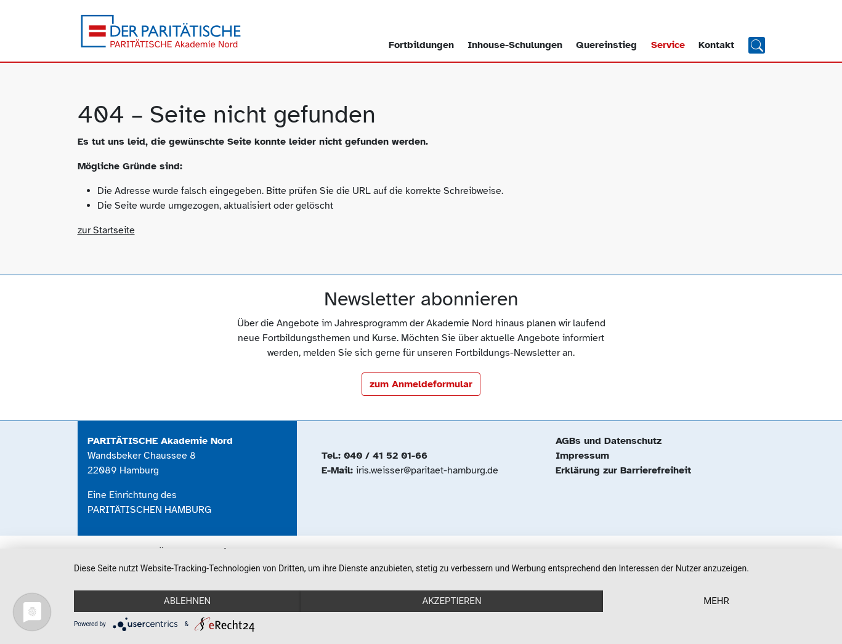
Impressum (582, 455)
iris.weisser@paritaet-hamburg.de (427, 470)
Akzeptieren (451, 600)
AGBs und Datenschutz (609, 441)
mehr (716, 600)
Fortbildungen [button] (421, 45)
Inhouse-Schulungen (515, 45)
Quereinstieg (606, 45)
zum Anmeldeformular (421, 384)
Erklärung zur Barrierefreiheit (623, 470)
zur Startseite (106, 230)
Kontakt (716, 45)
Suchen (756, 44)
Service (668, 45)
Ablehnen (187, 600)
